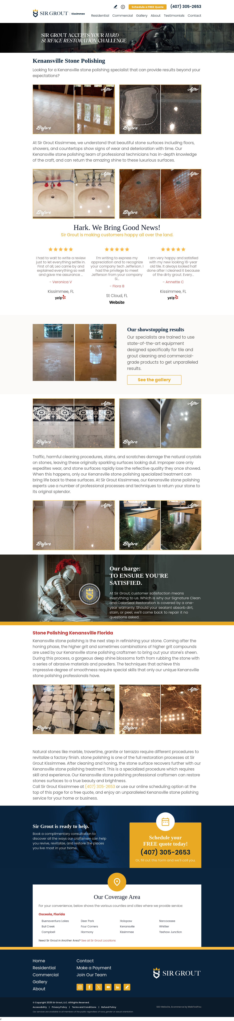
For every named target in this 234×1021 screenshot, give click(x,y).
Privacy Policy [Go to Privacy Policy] (59, 1007)
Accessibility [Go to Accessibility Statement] (40, 1007)
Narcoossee (167, 921)
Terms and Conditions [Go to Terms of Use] (84, 1007)
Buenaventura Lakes (55, 921)
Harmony (87, 932)
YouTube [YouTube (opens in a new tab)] (108, 987)
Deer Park (87, 921)
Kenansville (127, 926)
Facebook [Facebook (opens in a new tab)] (89, 987)
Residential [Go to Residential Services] (100, 15)
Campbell (48, 932)
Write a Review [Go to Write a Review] (115, 6)
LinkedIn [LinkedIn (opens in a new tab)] (117, 987)
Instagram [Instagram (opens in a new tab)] (80, 987)
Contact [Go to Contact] (194, 15)
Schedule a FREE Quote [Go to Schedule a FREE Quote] (148, 7)
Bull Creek (48, 926)
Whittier (164, 926)
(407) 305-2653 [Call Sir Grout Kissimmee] (185, 6)
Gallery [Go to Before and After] (141, 15)
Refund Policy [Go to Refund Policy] (108, 1007)
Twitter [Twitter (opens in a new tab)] (98, 987)
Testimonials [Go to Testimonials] (174, 15)
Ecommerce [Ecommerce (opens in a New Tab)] (177, 1006)
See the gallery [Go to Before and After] (154, 380)
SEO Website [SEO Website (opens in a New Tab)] (163, 1006)
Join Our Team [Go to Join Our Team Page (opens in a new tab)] (92, 975)
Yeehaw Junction (170, 932)
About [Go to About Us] (156, 15)
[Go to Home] (59, 13)
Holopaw (126, 921)
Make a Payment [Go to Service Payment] (94, 968)
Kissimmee (127, 932)
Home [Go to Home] (39, 961)
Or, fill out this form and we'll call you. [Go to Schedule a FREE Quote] (165, 860)
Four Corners (89, 926)
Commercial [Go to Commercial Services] (122, 15)
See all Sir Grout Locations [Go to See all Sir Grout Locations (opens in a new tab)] (98, 940)
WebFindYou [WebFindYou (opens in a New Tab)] (194, 1006)
